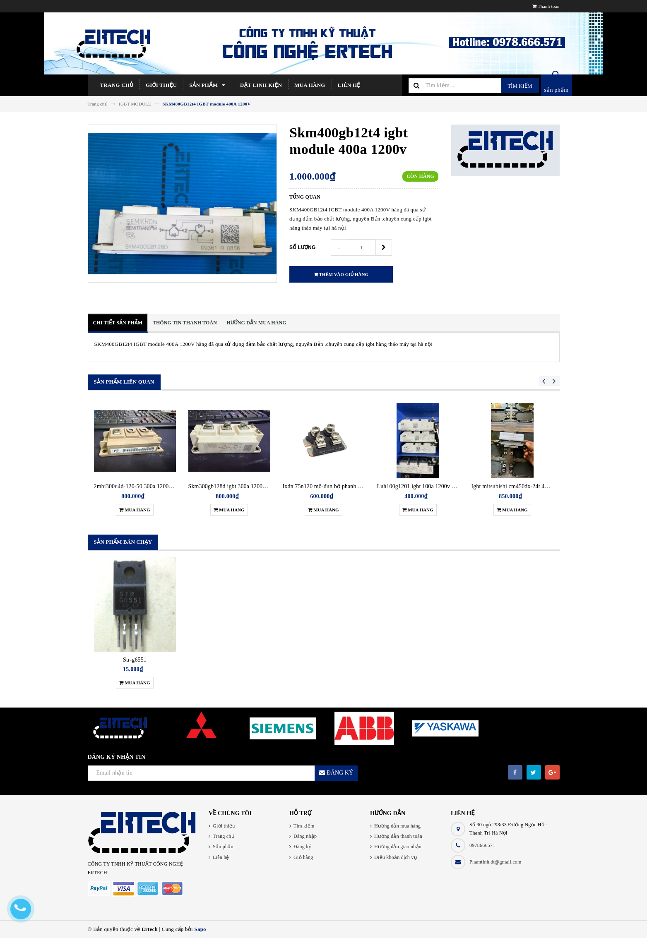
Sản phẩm (208, 85)
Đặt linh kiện (261, 85)
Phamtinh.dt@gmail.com (495, 862)
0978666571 (482, 845)
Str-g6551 (135, 660)
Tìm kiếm (519, 86)
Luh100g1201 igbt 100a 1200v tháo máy (425, 486)
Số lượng (302, 247)
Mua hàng (309, 85)
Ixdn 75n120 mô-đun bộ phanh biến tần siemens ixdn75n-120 (357, 486)
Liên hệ (349, 85)
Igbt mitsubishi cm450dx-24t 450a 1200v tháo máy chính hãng (546, 486)
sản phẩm (556, 90)
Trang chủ (116, 85)
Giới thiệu (161, 85)
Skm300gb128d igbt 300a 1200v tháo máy (238, 486)
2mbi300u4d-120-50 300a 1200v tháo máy (144, 486)
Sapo (200, 929)
